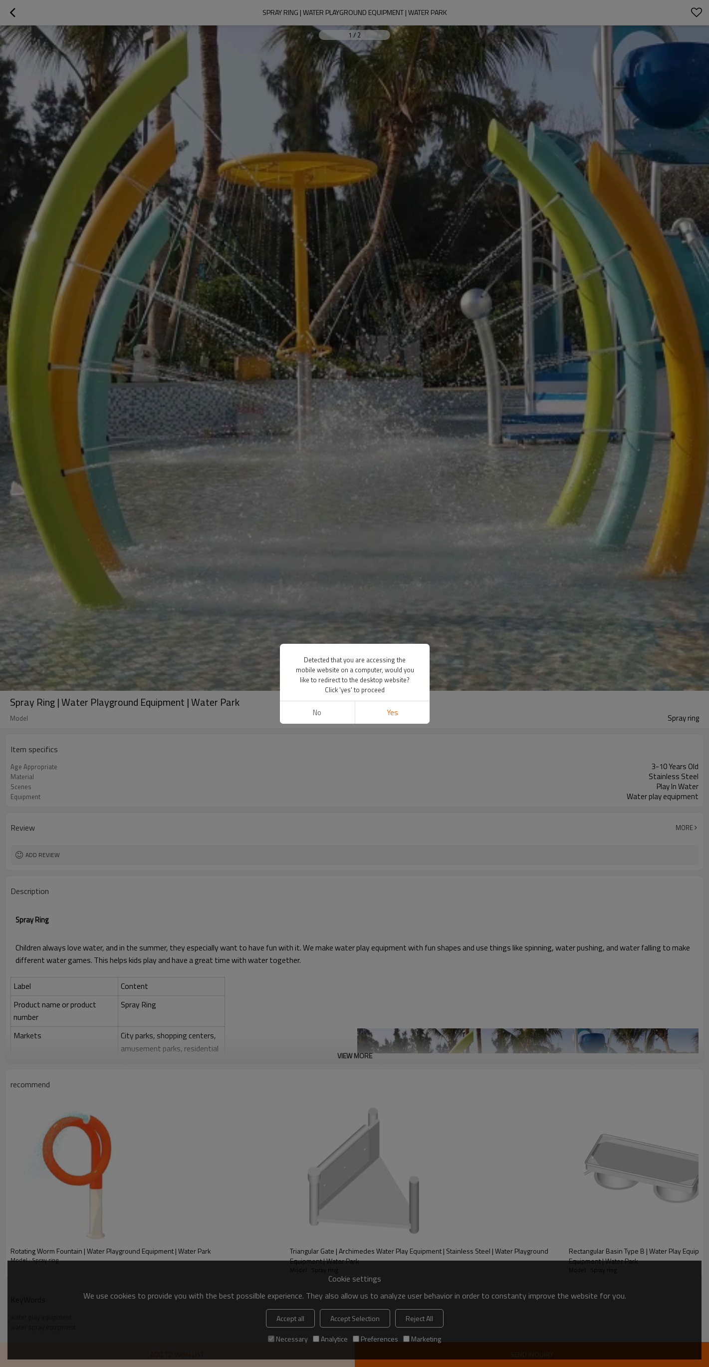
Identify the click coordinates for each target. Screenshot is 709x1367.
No (317, 712)
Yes (392, 712)
